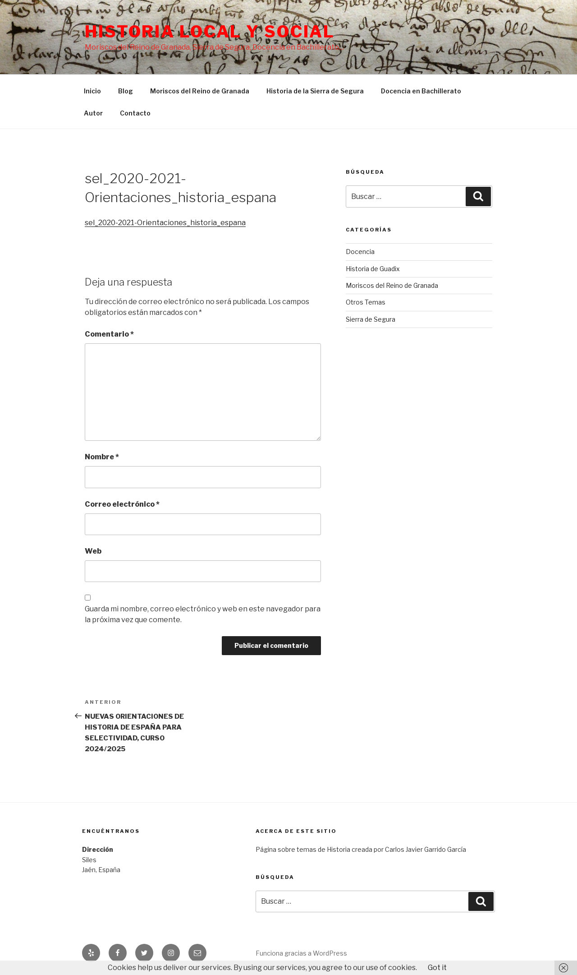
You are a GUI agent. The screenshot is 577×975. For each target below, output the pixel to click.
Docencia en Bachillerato (421, 91)
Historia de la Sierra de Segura (315, 91)
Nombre (102, 457)
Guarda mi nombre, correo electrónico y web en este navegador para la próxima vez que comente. (203, 614)
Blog (125, 91)
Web (93, 551)
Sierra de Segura (370, 319)
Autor (93, 113)
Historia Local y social (210, 32)
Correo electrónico (122, 504)
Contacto (135, 113)
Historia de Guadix (373, 269)
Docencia (360, 251)
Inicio (92, 91)
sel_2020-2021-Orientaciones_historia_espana (165, 222)
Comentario (109, 334)
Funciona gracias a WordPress (301, 953)
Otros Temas (365, 302)
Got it (437, 967)
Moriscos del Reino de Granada (199, 91)
